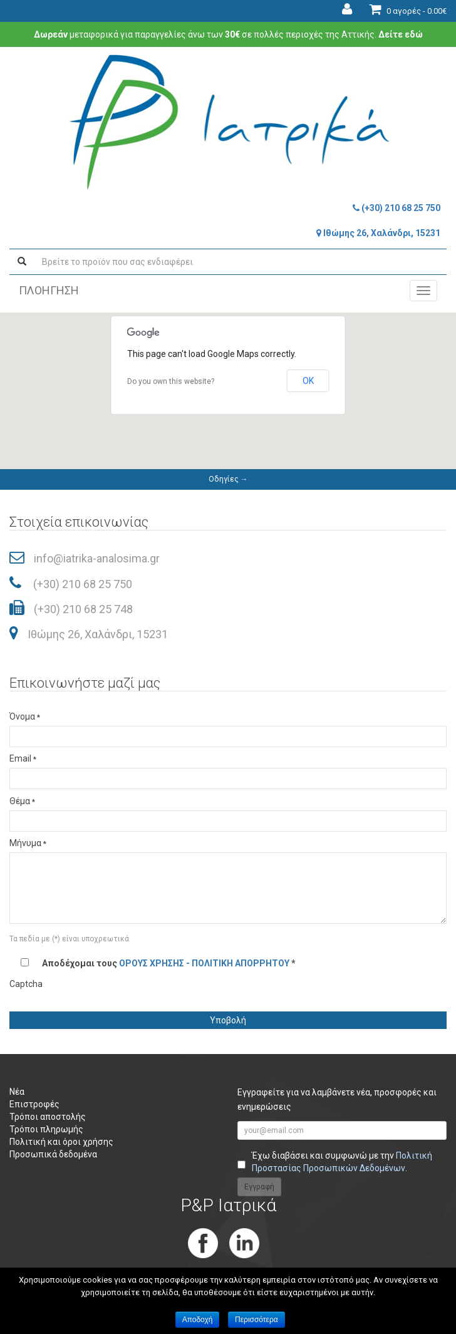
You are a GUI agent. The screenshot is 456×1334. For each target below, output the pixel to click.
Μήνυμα (27, 843)
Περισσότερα (256, 1319)
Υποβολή (228, 1020)
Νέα (16, 1092)
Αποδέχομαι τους (169, 963)
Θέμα (22, 801)
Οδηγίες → (228, 479)
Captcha (26, 984)
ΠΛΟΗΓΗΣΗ (49, 290)
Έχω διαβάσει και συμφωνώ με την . (342, 1161)
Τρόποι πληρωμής (46, 1129)
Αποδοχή (197, 1319)
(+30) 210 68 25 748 (83, 609)
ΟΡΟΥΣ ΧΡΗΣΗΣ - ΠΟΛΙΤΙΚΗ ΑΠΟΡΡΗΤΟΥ (204, 963)
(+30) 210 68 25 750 (396, 208)
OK (308, 381)
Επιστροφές (34, 1104)
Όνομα (24, 716)
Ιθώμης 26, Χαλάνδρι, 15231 (378, 233)
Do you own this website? (170, 381)
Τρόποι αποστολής (47, 1117)
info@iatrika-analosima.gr (97, 558)
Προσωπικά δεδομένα (53, 1154)
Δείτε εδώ (400, 34)
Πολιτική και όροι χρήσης (61, 1142)
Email (22, 758)
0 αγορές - (408, 11)
